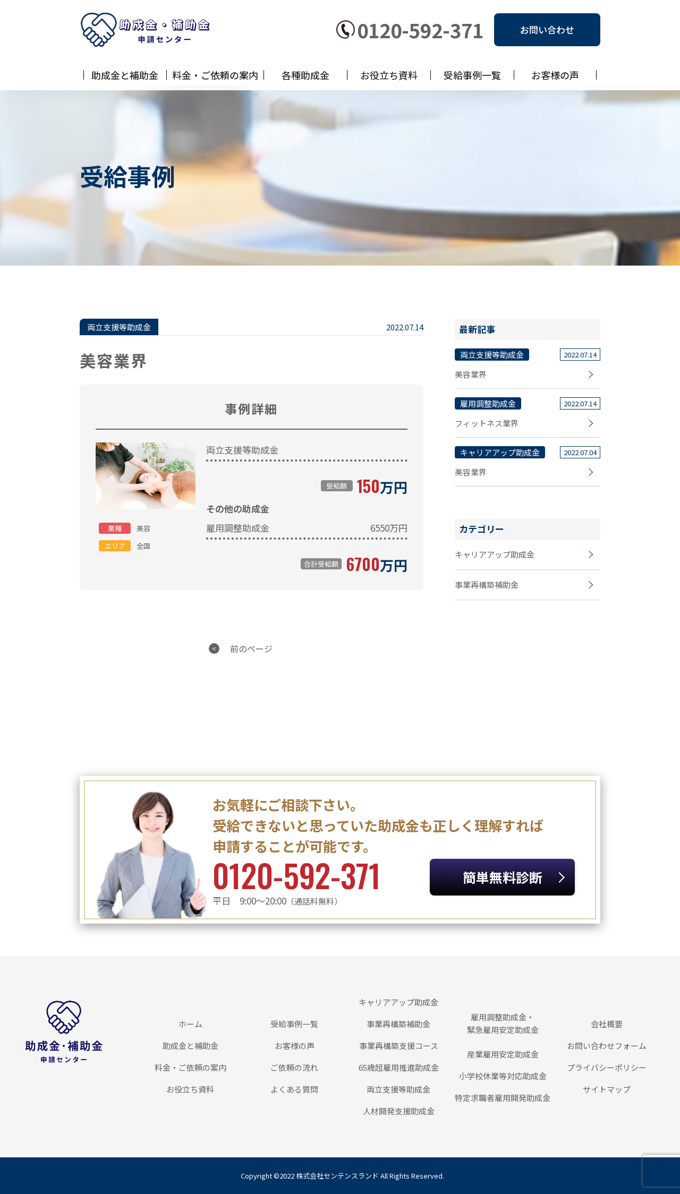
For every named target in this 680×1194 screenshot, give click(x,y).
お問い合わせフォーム (607, 1046)
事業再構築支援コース (398, 1046)
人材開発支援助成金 (399, 1111)
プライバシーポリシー (607, 1067)
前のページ (251, 648)
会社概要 (607, 1024)
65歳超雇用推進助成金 (399, 1067)
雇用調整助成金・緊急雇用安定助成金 (503, 1023)
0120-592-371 (420, 29)
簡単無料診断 (502, 876)
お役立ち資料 (389, 75)
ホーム (190, 1024)
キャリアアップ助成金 (494, 554)
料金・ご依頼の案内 (215, 75)
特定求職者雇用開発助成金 (502, 1098)
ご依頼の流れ (294, 1067)
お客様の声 (555, 75)
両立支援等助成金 (398, 1089)
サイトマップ (607, 1089)
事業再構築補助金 (486, 584)
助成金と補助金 (124, 75)
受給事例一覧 (472, 75)
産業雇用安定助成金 (503, 1054)
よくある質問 (294, 1089)
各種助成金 (305, 75)
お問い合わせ (547, 29)
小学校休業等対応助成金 (503, 1076)
